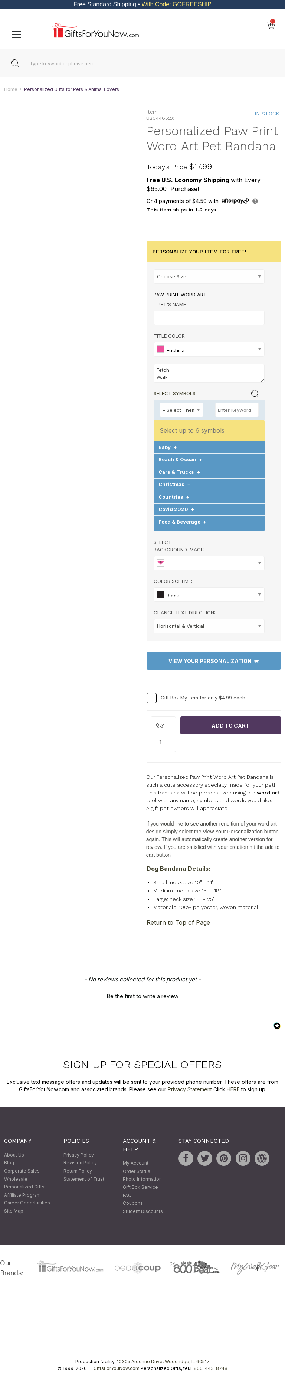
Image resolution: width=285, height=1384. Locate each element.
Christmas (174, 485)
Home (10, 89)
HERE (233, 1089)
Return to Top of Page (178, 922)
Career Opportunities (27, 1203)
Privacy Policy (78, 1155)
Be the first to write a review (142, 996)
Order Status (136, 1171)
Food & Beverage (182, 522)
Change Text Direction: (184, 613)
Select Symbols (175, 393)
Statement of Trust (83, 1179)
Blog (9, 1163)
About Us (14, 1155)
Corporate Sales (22, 1171)
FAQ (127, 1195)
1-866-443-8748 (208, 1368)
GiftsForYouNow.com (117, 1368)
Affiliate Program (22, 1195)
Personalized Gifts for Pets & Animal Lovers (71, 89)
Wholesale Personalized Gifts (24, 1183)
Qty (160, 725)
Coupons (133, 1203)
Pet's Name (172, 304)
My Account (135, 1163)
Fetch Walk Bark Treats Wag (209, 373)
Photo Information (142, 1179)
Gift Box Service (140, 1187)
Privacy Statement (190, 1089)
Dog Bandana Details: (178, 868)
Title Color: (170, 336)
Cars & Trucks (179, 472)
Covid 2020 (176, 509)
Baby (167, 447)
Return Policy (77, 1171)
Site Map (13, 1211)
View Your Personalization (213, 661)
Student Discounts (143, 1211)
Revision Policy (80, 1163)
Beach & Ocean (180, 460)
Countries (174, 497)
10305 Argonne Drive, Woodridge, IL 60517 (163, 1362)
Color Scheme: (173, 581)
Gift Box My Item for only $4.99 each (203, 698)
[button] (142, 995)
